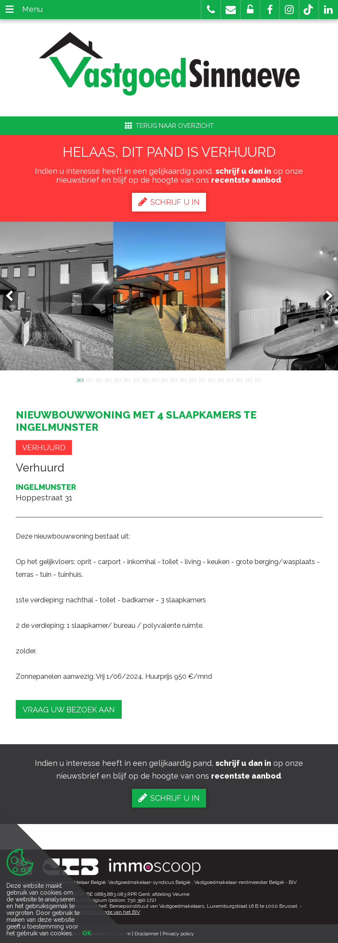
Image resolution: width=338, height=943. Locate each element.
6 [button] (127, 379)
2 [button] (89, 379)
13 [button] (192, 379)
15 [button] (211, 379)
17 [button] (230, 379)
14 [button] (202, 379)
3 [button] (99, 379)
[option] (169, 296)
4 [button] (108, 379)
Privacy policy (178, 934)
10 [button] (164, 379)
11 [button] (174, 379)
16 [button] (220, 379)
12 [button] (183, 379)
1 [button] (80, 379)
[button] (269, 9)
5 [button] (117, 379)
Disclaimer (147, 934)
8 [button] (145, 379)
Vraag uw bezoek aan (69, 709)
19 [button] (248, 379)
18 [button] (239, 379)
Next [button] (325, 296)
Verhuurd (44, 447)
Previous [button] (13, 296)
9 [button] (155, 379)
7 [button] (136, 379)
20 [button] (258, 379)
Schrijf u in (169, 202)
